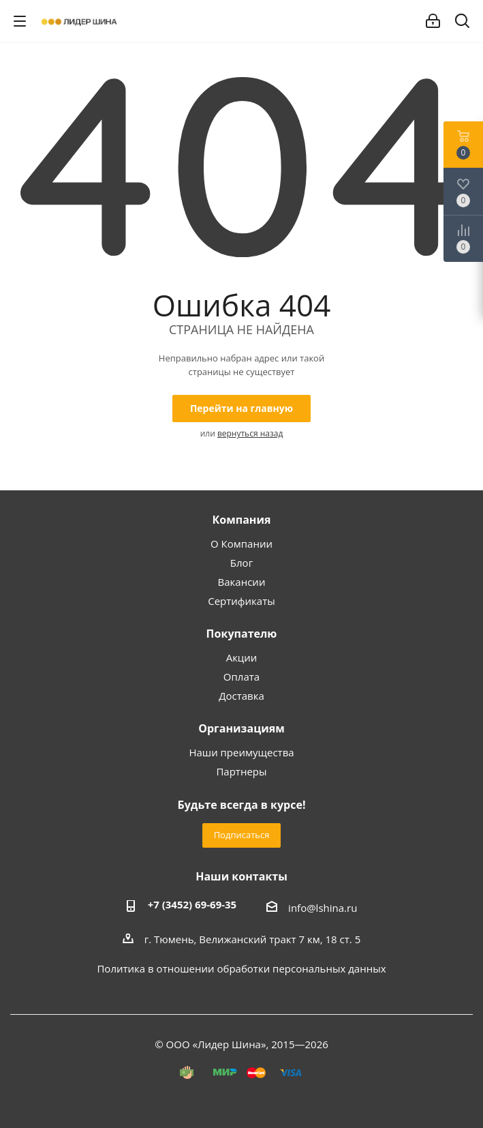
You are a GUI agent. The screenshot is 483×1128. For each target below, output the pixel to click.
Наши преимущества (241, 752)
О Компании (241, 543)
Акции (242, 657)
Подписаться (242, 835)
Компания (241, 519)
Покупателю (241, 633)
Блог (241, 562)
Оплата (241, 676)
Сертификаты (241, 601)
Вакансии (242, 582)
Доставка (241, 695)
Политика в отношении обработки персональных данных (241, 968)
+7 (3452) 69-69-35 (192, 904)
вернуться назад (250, 433)
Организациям (241, 728)
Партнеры (241, 771)
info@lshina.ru (322, 908)
